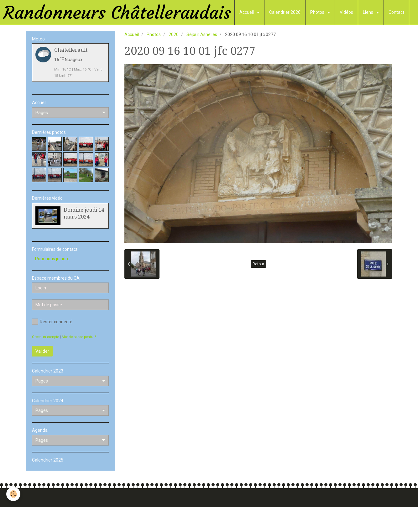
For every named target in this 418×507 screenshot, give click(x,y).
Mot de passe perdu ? (79, 337)
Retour (258, 264)
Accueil (247, 12)
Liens (368, 12)
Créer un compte (45, 337)
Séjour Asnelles (201, 34)
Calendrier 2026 (284, 12)
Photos (317, 12)
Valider (42, 351)
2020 (174, 34)
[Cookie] (13, 494)
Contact (396, 12)
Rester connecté (52, 322)
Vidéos (346, 12)
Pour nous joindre (52, 258)
